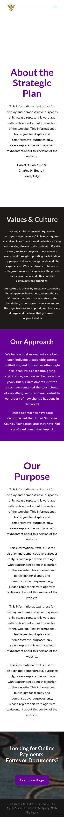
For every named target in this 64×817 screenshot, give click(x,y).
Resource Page (32, 780)
